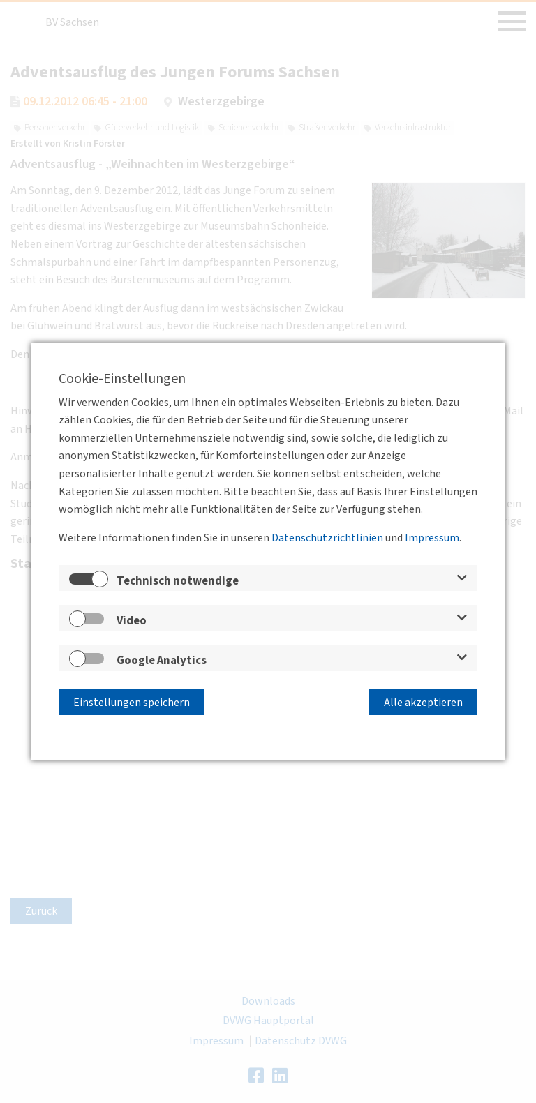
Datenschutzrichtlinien (327, 540)
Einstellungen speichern (131, 700)
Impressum (432, 540)
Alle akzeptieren (423, 700)
